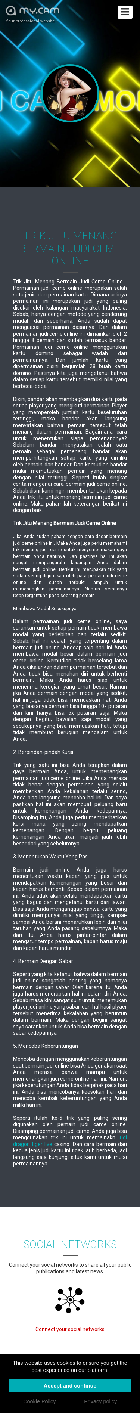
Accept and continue (70, 1386)
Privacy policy (100, 1401)
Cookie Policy (39, 1401)
